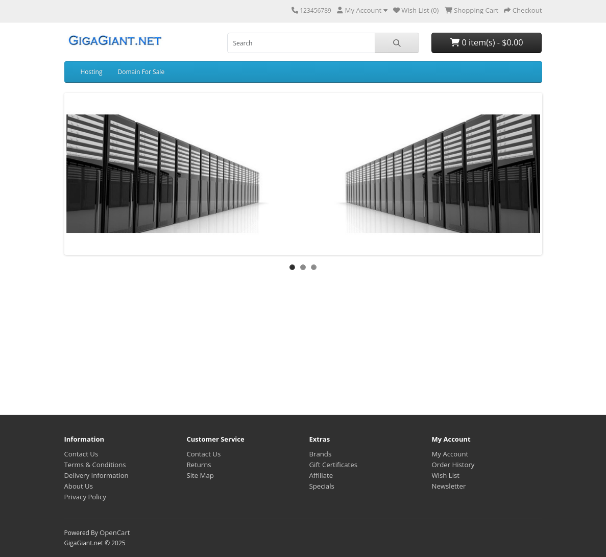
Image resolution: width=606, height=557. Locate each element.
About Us (78, 486)
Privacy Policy (85, 496)
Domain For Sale (140, 71)
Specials (321, 486)
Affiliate (321, 475)
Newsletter (449, 486)
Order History (453, 464)
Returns (199, 464)
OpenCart (115, 532)
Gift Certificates (333, 464)
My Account (450, 453)
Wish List (446, 475)
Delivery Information (96, 475)
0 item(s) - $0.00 (486, 42)
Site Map (200, 475)
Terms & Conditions (95, 464)
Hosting (92, 71)
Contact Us (81, 453)
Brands (320, 453)
